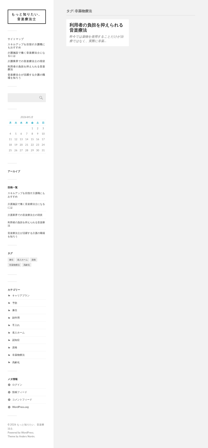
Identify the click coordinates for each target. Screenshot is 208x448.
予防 (14, 302)
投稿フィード (19, 392)
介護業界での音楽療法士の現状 (26, 61)
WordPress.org (20, 406)
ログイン (17, 384)
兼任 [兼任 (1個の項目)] (11, 259)
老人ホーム (18, 332)
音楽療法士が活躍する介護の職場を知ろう (26, 76)
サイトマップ (16, 38)
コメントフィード (22, 399)
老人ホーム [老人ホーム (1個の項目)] (22, 259)
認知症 (16, 339)
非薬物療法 (18, 354)
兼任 (14, 310)
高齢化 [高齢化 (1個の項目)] (27, 265)
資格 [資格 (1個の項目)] (34, 259)
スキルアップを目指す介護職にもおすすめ (26, 46)
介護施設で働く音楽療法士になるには (26, 54)
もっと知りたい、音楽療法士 (26, 16)
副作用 (16, 317)
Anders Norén (26, 436)
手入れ (16, 325)
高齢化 (16, 362)
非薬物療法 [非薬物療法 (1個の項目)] (14, 265)
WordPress (27, 432)
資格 (14, 347)
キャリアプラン (21, 295)
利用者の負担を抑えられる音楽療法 (26, 68)
